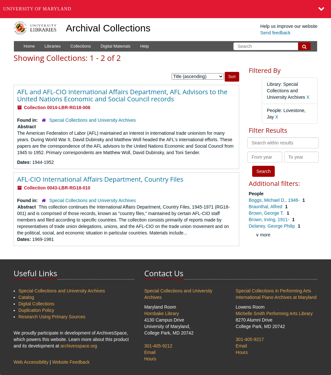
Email (149, 352)
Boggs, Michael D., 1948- (275, 200)
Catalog (26, 297)
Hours (150, 358)
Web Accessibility (31, 362)
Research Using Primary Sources (51, 316)
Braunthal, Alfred (266, 206)
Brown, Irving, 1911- (270, 219)
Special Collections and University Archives (92, 120)
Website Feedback (71, 362)
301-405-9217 (250, 339)
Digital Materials (115, 46)
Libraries (53, 46)
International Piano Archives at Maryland (276, 297)
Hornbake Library (161, 313)
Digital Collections (36, 303)
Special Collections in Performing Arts (273, 290)
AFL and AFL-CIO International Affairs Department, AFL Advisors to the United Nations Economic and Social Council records (122, 95)
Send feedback (275, 32)
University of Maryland (37, 8)
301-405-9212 (158, 345)
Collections (80, 46)
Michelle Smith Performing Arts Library (274, 313)
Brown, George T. (267, 213)
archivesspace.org (78, 345)
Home (29, 46)
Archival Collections (108, 28)
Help (144, 46)
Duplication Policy (36, 310)
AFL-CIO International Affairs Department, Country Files (100, 179)
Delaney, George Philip (272, 226)
